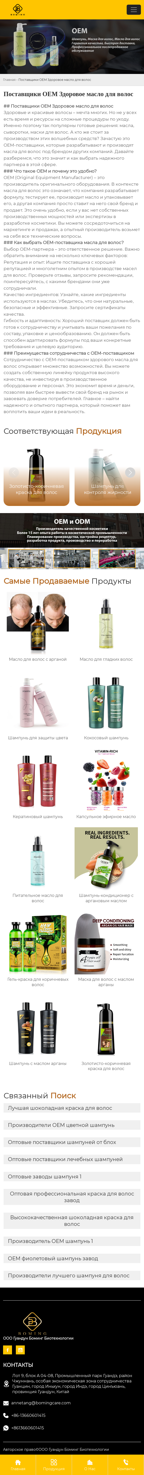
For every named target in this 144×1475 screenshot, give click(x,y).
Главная (9, 80)
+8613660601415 (27, 1428)
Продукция (54, 1464)
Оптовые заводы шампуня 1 (44, 1177)
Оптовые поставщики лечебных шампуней (65, 1159)
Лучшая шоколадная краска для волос (60, 1108)
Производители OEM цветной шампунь (61, 1125)
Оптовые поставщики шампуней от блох (62, 1142)
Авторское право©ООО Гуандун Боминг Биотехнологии (56, 1449)
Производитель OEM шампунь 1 (50, 1241)
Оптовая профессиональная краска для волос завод (72, 1197)
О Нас (90, 1464)
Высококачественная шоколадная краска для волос (72, 1220)
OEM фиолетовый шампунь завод (53, 1258)
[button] (130, 472)
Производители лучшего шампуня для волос (68, 1276)
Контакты (126, 1464)
